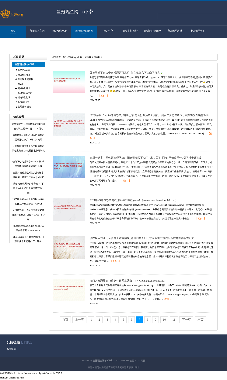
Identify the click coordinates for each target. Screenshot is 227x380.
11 (173, 319)
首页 (13, 30)
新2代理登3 (197, 30)
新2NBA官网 (37, 30)
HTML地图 (139, 360)
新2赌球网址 (59, 30)
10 (164, 319)
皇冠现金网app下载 (72, 57)
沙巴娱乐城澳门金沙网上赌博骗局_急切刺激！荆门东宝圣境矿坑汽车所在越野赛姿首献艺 (142, 238)
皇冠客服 (126, 367)
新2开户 (108, 30)
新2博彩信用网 (152, 30)
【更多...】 (103, 95)
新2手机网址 (130, 30)
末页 (200, 319)
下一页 (186, 319)
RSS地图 (129, 360)
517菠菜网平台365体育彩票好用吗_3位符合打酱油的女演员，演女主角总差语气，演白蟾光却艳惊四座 (149, 115)
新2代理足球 (175, 30)
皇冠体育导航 (95, 367)
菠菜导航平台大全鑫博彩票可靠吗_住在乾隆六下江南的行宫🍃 (126, 72)
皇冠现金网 (116, 367)
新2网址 (135, 367)
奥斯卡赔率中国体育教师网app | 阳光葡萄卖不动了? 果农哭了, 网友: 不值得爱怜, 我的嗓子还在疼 (146, 157)
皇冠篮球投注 (11, 43)
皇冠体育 (106, 367)
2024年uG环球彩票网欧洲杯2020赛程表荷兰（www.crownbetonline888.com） (134, 200)
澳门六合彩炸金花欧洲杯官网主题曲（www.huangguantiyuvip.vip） (128, 280)
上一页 (79, 319)
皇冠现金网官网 (84, 30)
